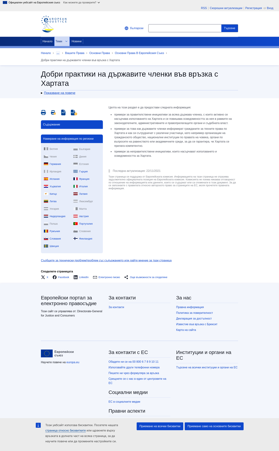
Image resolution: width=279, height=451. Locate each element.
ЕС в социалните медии (124, 401)
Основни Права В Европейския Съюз (139, 53)
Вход (270, 8)
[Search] (229, 28)
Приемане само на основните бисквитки (214, 426)
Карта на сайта (186, 329)
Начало (47, 41)
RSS (204, 8)
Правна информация (190, 307)
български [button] (133, 28)
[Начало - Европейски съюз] (57, 353)
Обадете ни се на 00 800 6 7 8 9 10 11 (134, 361)
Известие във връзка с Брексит (196, 324)
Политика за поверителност (194, 312)
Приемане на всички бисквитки (160, 426)
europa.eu (73, 362)
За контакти (116, 307)
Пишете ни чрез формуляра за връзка (134, 373)
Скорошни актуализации (226, 8)
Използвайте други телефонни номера (134, 367)
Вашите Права (74, 53)
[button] (139, 92)
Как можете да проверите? (81, 2)
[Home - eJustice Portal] (54, 24)
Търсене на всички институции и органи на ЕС (207, 367)
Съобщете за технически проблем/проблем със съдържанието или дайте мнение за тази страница (106, 260)
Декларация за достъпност (194, 318)
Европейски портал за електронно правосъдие (69, 300)
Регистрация (254, 8)
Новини (76, 41)
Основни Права (99, 53)
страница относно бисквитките (65, 430)
